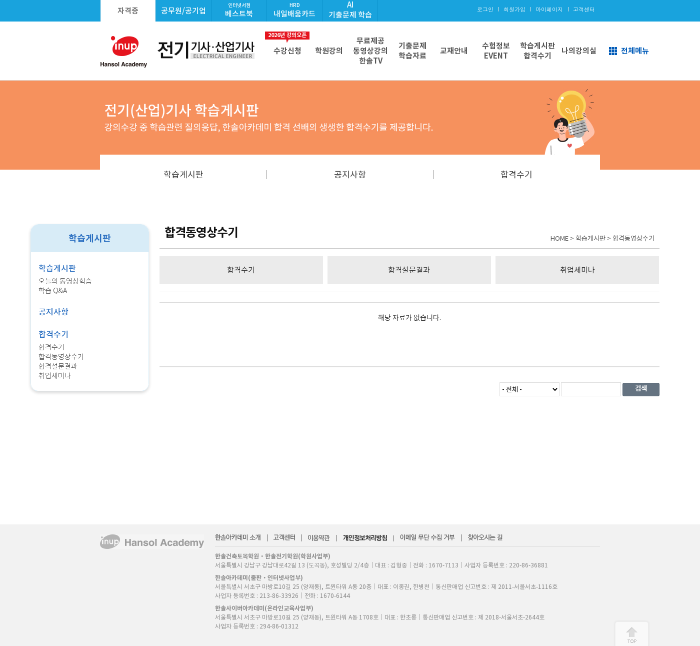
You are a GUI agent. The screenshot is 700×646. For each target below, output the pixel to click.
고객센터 (584, 9)
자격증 (128, 11)
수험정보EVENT (496, 51)
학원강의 (329, 51)
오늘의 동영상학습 (65, 281)
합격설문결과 (58, 366)
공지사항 (350, 174)
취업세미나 (54, 375)
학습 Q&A (52, 290)
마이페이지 (549, 9)
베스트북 (239, 10)
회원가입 (515, 9)
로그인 (485, 9)
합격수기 (516, 174)
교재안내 (454, 51)
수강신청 (287, 44)
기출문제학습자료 (412, 51)
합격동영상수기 (61, 356)
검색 (641, 388)
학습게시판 (184, 174)
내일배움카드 (294, 10)
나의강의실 (579, 51)
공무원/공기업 (183, 11)
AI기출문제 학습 (350, 10)
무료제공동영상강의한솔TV (370, 51)
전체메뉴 (635, 51)
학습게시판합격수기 (537, 51)
